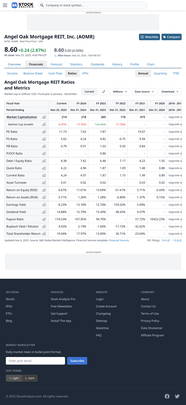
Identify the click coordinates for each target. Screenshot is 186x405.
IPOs (9, 306)
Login (100, 299)
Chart (150, 64)
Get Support (59, 314)
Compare (171, 37)
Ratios (72, 73)
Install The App (61, 321)
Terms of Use (150, 314)
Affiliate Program (152, 335)
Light (14, 378)
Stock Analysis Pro (63, 299)
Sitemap (101, 321)
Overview (14, 64)
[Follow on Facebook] (167, 396)
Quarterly (160, 73)
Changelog (103, 314)
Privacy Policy (150, 321)
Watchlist (149, 37)
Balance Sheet (33, 73)
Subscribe (77, 361)
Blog (9, 321)
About (145, 299)
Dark (30, 378)
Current (89, 91)
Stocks (10, 299)
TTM (176, 73)
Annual (143, 73)
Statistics (76, 64)
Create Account (106, 306)
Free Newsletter (61, 306)
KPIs (85, 73)
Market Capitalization (22, 117)
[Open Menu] (5, 5)
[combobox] (92, 5)
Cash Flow (55, 73)
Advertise (102, 328)
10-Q (177, 240)
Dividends (97, 64)
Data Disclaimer (152, 328)
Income (12, 73)
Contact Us (148, 306)
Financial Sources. (119, 240)
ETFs (9, 314)
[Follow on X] (177, 396)
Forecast (56, 64)
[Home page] (22, 5)
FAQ (98, 335)
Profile (134, 64)
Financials (36, 64)
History (117, 64)
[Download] (170, 91)
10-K (165, 240)
